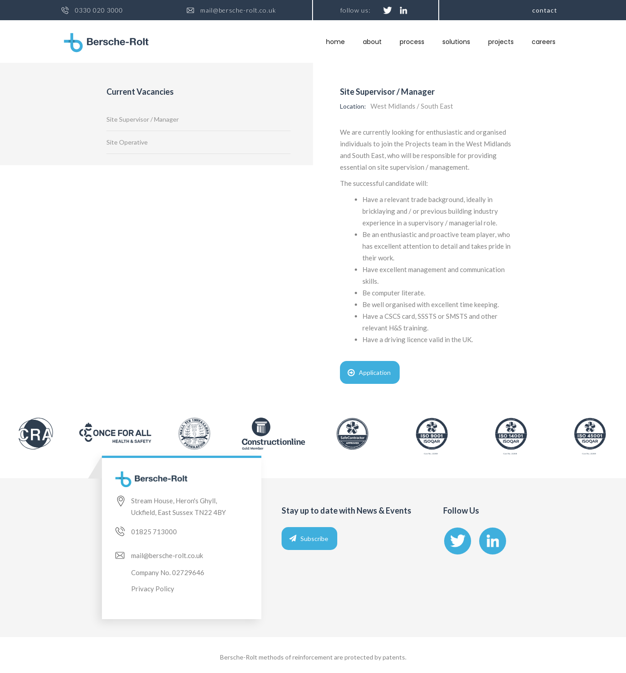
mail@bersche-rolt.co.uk (238, 10)
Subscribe (314, 538)
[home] (106, 42)
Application (375, 372)
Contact (544, 10)
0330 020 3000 (99, 10)
